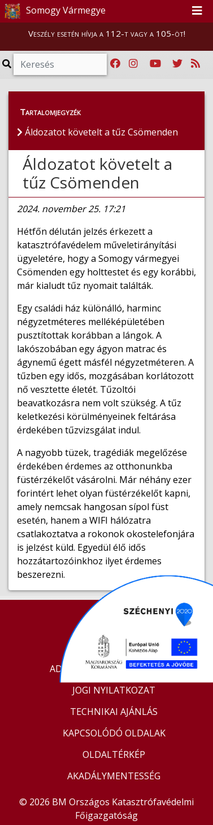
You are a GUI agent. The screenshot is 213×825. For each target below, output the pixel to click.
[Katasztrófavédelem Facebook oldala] (115, 63)
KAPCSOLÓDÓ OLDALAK (114, 733)
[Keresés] (60, 64)
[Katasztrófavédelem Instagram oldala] (133, 63)
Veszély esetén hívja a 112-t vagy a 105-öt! (106, 33)
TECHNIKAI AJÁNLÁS (114, 711)
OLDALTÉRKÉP (113, 754)
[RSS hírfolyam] (195, 63)
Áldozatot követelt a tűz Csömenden (97, 173)
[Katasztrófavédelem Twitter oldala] (177, 63)
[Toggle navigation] (197, 11)
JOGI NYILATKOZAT (113, 690)
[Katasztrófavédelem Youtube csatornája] (155, 63)
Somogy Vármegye (53, 11)
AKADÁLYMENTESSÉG (113, 776)
